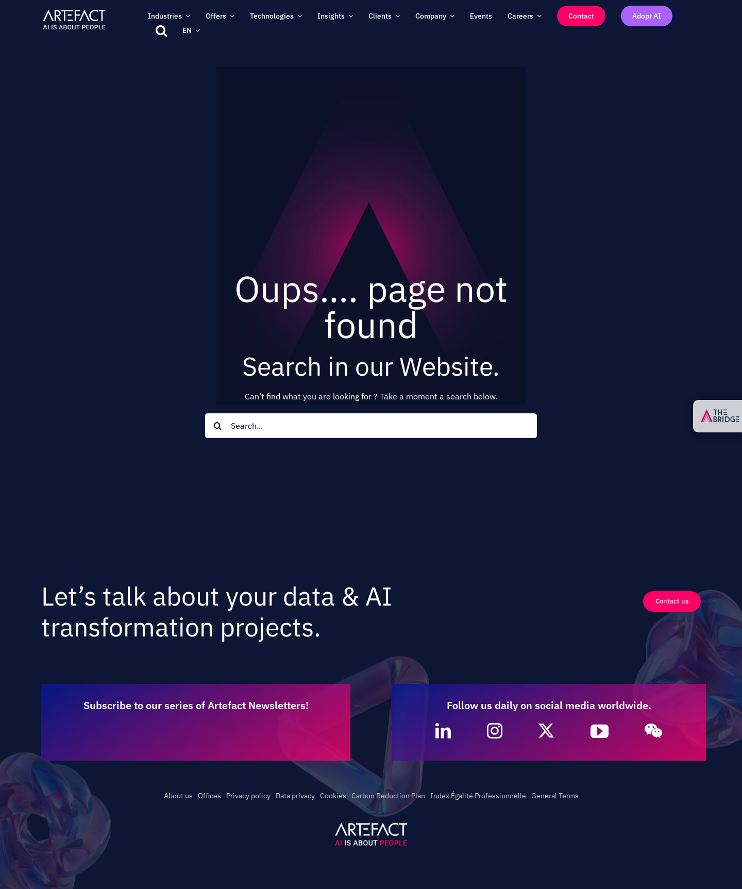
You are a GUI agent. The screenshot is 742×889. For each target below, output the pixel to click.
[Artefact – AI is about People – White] (371, 824)
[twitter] (546, 731)
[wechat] (653, 731)
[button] (161, 30)
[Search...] (371, 426)
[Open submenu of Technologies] (298, 15)
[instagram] (494, 731)
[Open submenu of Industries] (186, 15)
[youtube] (600, 731)
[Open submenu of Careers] (537, 15)
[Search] (217, 426)
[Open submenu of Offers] (230, 15)
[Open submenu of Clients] (396, 15)
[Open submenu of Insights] (349, 15)
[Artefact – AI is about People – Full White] (74, 12)
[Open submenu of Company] (450, 15)
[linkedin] (443, 731)
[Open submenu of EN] (196, 30)
